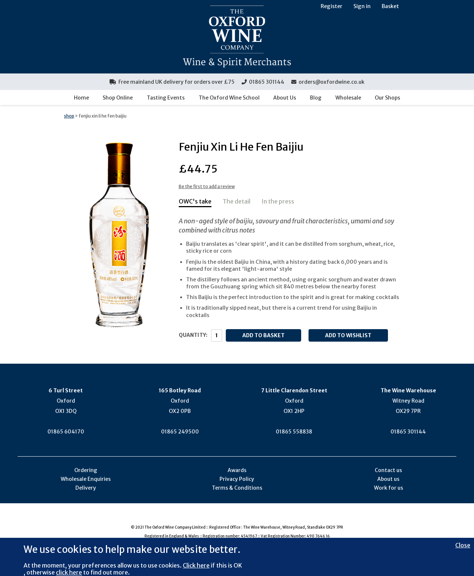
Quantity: (193, 335)
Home (81, 97)
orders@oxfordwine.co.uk (327, 82)
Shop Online (118, 97)
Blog (315, 97)
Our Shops (387, 97)
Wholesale (348, 97)
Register (331, 6)
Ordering (85, 470)
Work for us (388, 488)
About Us (284, 97)
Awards (237, 470)
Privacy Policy (237, 479)
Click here (196, 565)
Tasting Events (166, 97)
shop (69, 116)
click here (69, 572)
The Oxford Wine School (229, 97)
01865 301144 (263, 82)
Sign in (362, 6)
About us (388, 479)
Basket (390, 6)
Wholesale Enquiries (86, 479)
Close (462, 545)
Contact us (388, 470)
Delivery (85, 488)
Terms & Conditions (237, 488)
